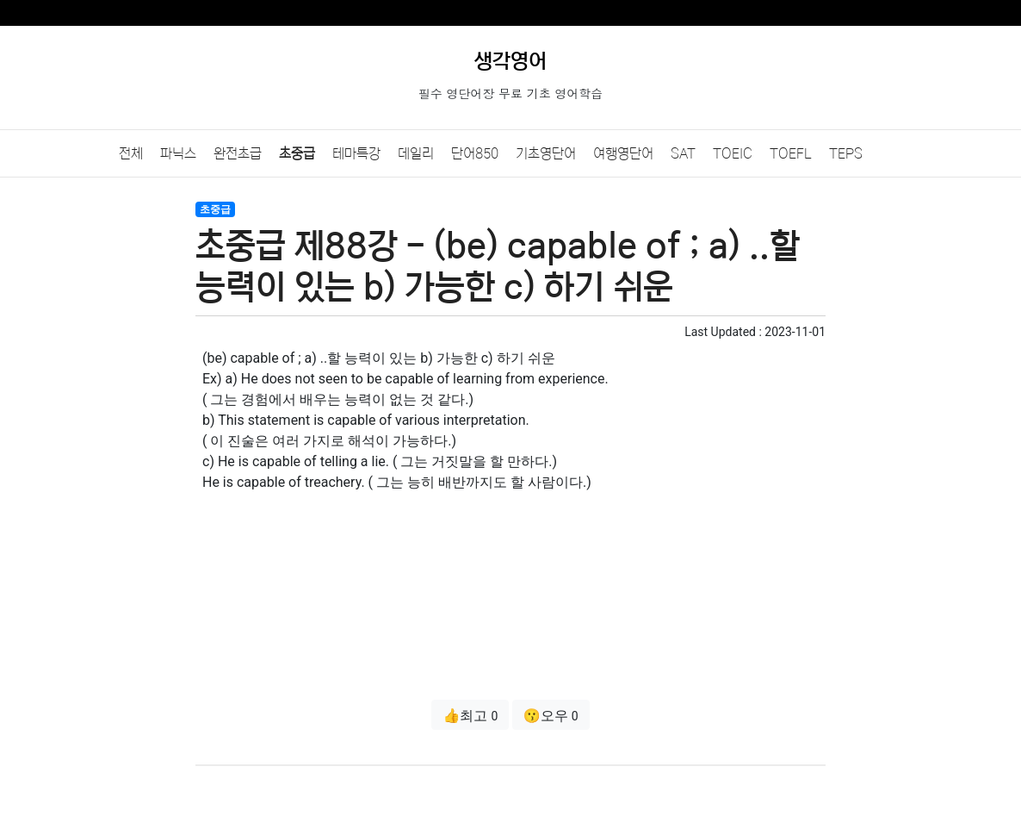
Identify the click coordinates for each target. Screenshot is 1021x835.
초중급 (297, 153)
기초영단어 (546, 153)
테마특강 (356, 153)
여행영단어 (623, 153)
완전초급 (237, 153)
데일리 (416, 153)
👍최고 (470, 715)
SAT (683, 153)
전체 (131, 153)
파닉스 (178, 153)
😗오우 (551, 715)
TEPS (846, 153)
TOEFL (791, 153)
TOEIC (732, 153)
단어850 (474, 153)
